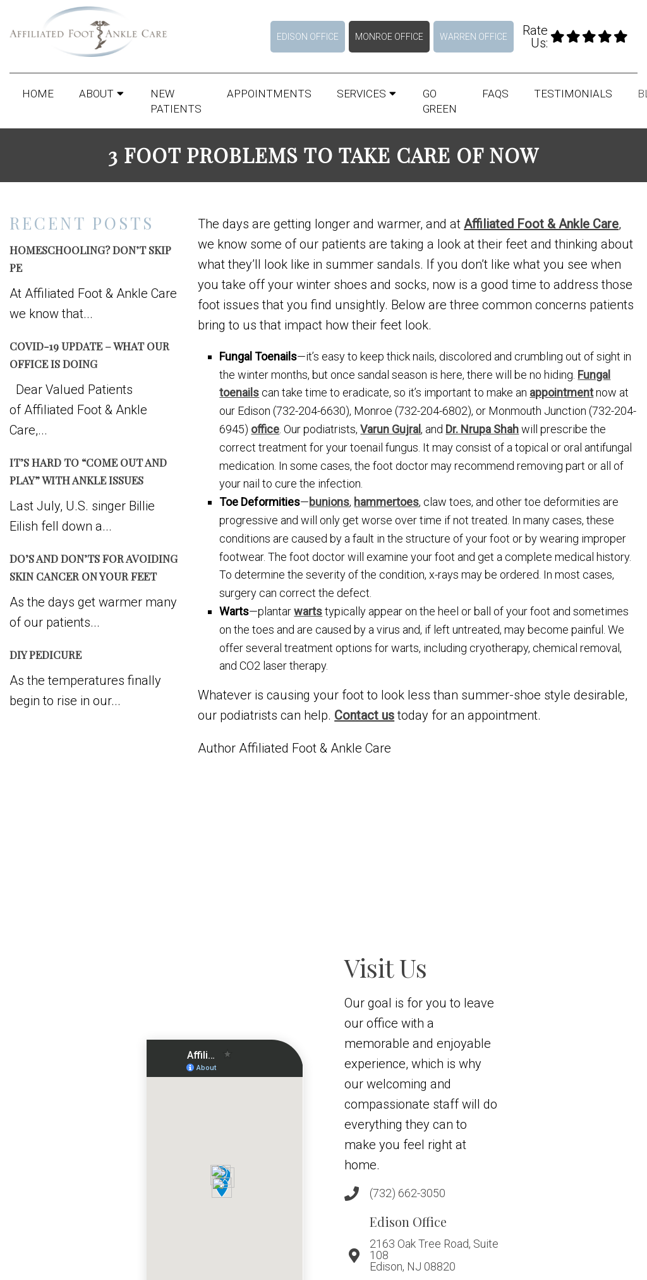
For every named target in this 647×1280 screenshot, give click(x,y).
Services (361, 93)
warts (308, 611)
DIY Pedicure (45, 655)
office (265, 429)
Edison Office (308, 37)
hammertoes (386, 501)
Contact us (364, 715)
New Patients (176, 101)
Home (38, 93)
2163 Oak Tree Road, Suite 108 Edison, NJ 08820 (434, 1255)
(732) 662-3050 (407, 1193)
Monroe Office (389, 37)
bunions (329, 501)
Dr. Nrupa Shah (482, 429)
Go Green (440, 101)
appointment (561, 392)
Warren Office (473, 37)
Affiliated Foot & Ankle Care (541, 223)
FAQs (495, 93)
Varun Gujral (390, 429)
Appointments (269, 93)
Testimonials (573, 93)
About (96, 93)
